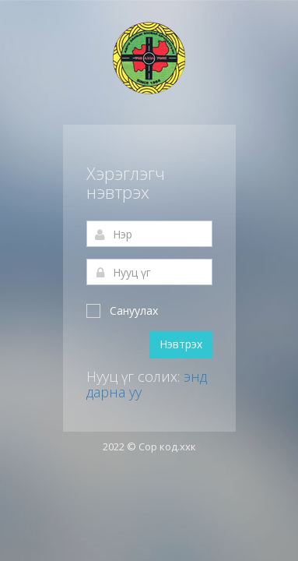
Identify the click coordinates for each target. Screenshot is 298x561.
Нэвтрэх (181, 344)
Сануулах (122, 310)
